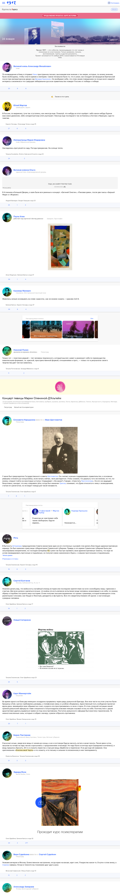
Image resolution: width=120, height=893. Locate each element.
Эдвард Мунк (19, 772)
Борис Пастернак (21, 735)
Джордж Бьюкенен (43, 79)
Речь (15, 538)
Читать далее (7, 555)
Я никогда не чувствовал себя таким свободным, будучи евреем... (43, 520)
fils (48, 551)
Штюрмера (17, 546)
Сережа (5, 865)
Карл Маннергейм (22, 693)
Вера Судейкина (21, 854)
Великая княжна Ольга (24, 170)
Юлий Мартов (20, 105)
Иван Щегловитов (53, 420)
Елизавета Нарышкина (24, 420)
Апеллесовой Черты (24, 750)
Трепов (63, 483)
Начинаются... (68, 523)
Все (92, 318)
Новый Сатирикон (22, 620)
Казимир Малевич (22, 291)
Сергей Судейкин (47, 854)
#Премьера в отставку (10, 559)
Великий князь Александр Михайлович (32, 66)
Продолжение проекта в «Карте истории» (60, 15)
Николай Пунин (20, 350)
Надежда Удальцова (77, 511)
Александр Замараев (23, 887)
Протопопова (87, 481)
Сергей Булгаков (21, 581)
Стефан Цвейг (43, 511)
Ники (35, 74)
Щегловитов (52, 476)
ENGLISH (114, 9)
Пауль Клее (19, 217)
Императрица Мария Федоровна (29, 140)
